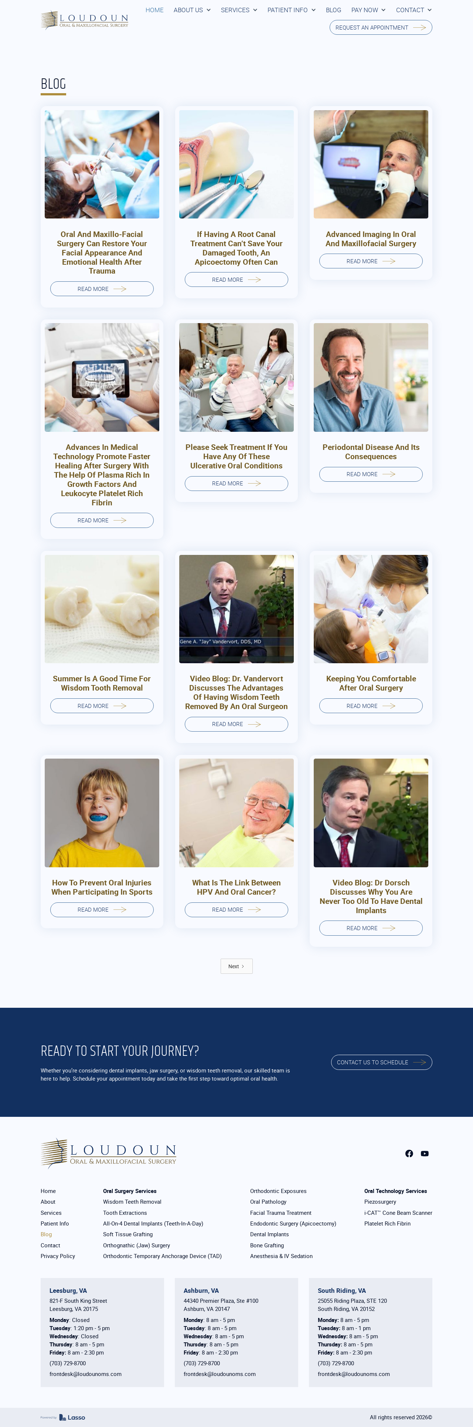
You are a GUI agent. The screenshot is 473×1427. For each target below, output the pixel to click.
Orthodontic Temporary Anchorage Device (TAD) (162, 1256)
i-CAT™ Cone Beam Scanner (398, 1212)
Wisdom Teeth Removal (132, 1201)
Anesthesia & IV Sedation (281, 1256)
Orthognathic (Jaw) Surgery (136, 1245)
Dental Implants (269, 1234)
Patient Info (55, 1223)
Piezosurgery (380, 1201)
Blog (46, 1234)
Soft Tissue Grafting (128, 1234)
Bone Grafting (267, 1245)
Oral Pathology (268, 1201)
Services (51, 1212)
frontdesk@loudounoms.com (86, 1373)
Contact (50, 1245)
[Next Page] (237, 966)
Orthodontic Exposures (278, 1190)
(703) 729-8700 (68, 1363)
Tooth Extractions (125, 1212)
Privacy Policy (58, 1256)
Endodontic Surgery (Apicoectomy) (293, 1223)
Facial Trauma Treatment (281, 1212)
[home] (84, 20)
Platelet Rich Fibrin (387, 1223)
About (48, 1201)
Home (48, 1190)
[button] (192, 10)
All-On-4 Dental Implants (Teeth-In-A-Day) (153, 1223)
